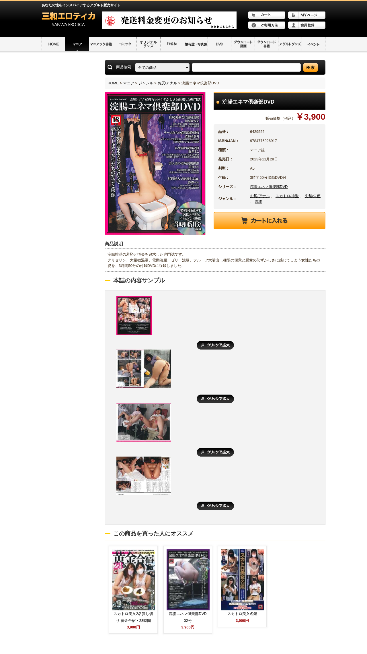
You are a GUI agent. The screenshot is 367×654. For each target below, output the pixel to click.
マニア (128, 83)
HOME (113, 83)
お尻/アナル (167, 83)
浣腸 (258, 201)
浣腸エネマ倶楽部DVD (269, 187)
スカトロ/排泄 (287, 196)
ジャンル (145, 83)
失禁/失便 (313, 196)
